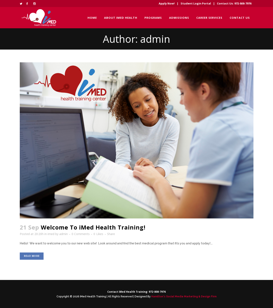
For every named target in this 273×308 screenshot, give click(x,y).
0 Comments (81, 234)
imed (51, 234)
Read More (32, 256)
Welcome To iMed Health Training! (93, 227)
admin (63, 234)
